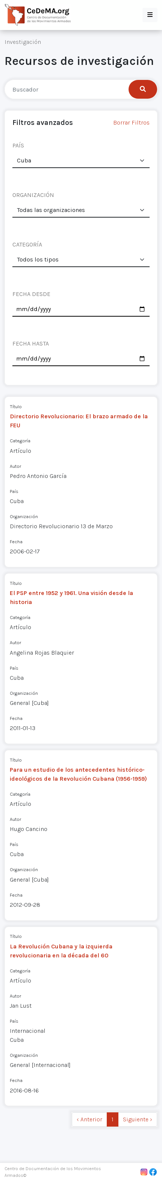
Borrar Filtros (131, 122)
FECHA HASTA (30, 343)
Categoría (20, 440)
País (14, 491)
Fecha (16, 541)
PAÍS (18, 145)
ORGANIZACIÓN (33, 194)
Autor (15, 466)
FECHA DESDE (31, 294)
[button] (149, 15)
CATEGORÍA (27, 244)
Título (16, 406)
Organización (24, 516)
